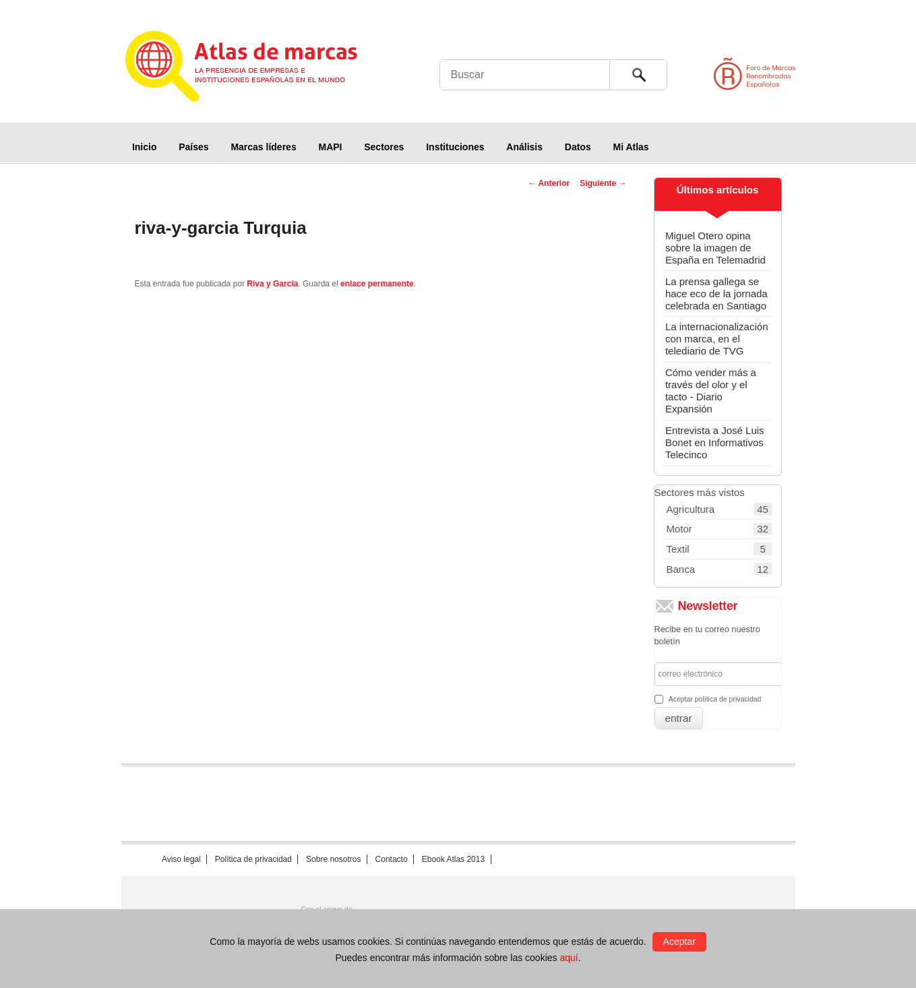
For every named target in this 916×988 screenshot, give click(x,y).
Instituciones (455, 147)
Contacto (391, 859)
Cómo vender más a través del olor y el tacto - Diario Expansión (710, 390)
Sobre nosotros (333, 859)
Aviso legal (181, 859)
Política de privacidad (253, 859)
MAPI (330, 147)
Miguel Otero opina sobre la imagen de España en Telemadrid (715, 248)
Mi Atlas (631, 147)
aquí (568, 957)
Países (193, 147)
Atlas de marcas (257, 69)
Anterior (549, 183)
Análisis (524, 147)
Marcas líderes (263, 147)
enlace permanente (377, 283)
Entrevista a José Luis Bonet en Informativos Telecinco (714, 442)
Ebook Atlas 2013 (453, 859)
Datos (578, 147)
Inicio (144, 147)
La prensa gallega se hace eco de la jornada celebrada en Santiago (716, 293)
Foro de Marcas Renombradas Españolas (858, 74)
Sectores (384, 147)
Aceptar (679, 941)
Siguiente (603, 183)
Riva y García (272, 283)
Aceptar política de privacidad (715, 699)
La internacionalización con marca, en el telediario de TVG (716, 339)
